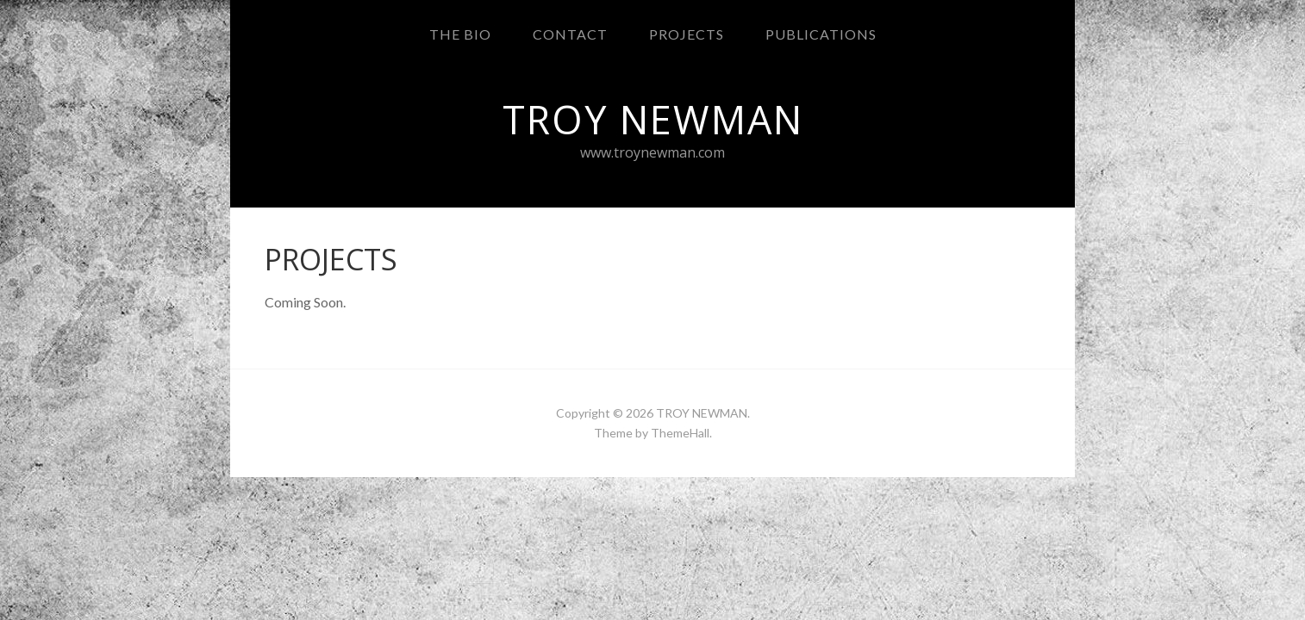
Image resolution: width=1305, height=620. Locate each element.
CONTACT (570, 34)
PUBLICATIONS (821, 34)
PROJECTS (686, 34)
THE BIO (460, 34)
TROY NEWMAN (701, 413)
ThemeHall (680, 432)
